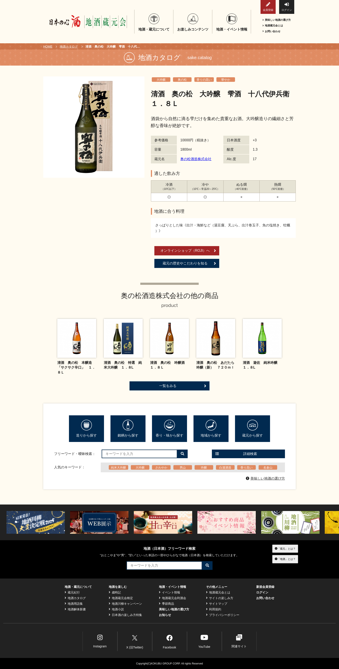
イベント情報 (169, 592)
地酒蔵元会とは (272, 25)
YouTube (204, 641)
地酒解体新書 (75, 609)
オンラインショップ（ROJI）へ (188, 250)
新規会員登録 (265, 586)
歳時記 (115, 592)
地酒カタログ (69, 46)
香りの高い (204, 79)
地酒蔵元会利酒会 (172, 598)
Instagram (100, 641)
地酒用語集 (74, 603)
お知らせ (165, 615)
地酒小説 (116, 609)
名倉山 (267, 467)
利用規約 (213, 609)
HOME (47, 46)
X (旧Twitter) (134, 641)
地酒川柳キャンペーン (125, 603)
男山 (183, 467)
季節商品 (166, 603)
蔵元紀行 (72, 592)
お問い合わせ (271, 31)
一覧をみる (182, 386)
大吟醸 (161, 79)
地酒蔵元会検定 (121, 598)
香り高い (246, 467)
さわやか (161, 467)
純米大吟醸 (118, 467)
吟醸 (204, 467)
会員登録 (268, 6)
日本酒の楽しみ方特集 (125, 615)
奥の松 (182, 79)
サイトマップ (216, 603)
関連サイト (239, 641)
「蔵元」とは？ (285, 548)
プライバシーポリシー (222, 615)
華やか (225, 79)
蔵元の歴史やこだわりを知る (189, 263)
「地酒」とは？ (285, 559)
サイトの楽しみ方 (219, 598)
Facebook (169, 641)
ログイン (286, 6)
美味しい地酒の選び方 (276, 19)
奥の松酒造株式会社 (195, 159)
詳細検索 (236, 454)
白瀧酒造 (225, 467)
